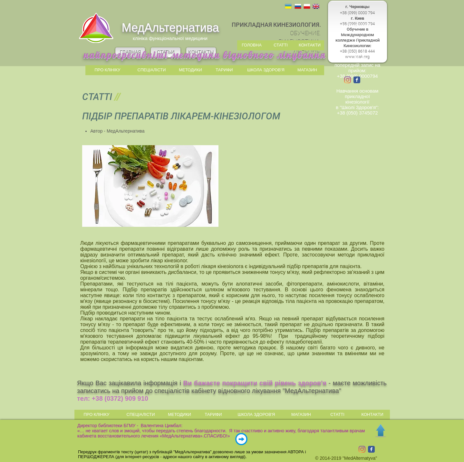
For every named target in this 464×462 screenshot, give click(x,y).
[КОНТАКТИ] (309, 45)
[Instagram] (347, 79)
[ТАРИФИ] (224, 70)
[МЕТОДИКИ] (190, 70)
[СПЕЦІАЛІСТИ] (152, 70)
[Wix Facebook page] (356, 79)
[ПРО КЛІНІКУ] (107, 70)
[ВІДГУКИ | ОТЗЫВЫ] (241, 439)
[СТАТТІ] (280, 45)
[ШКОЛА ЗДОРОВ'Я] (265, 70)
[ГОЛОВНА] (251, 45)
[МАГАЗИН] (307, 70)
